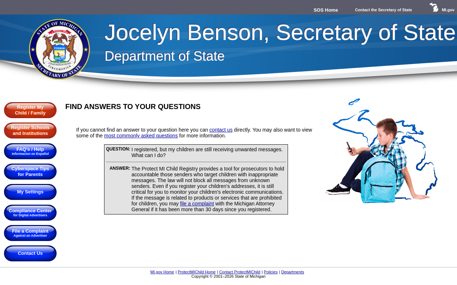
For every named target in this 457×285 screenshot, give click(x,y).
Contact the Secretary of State (383, 10)
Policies (271, 272)
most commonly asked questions (141, 136)
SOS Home (326, 10)
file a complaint (197, 203)
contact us (220, 130)
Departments (292, 272)
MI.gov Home (162, 272)
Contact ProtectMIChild (239, 272)
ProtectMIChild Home (197, 272)
